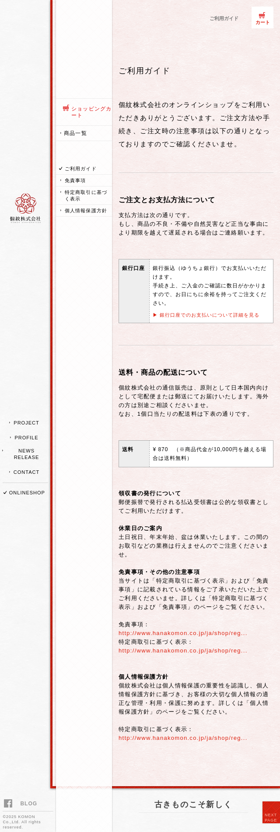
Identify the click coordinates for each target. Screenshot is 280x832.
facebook (9, 804)
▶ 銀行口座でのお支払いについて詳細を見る (206, 315)
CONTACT (26, 472)
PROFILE (26, 437)
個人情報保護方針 (86, 210)
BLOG (28, 804)
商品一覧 (75, 133)
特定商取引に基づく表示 (86, 195)
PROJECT (26, 422)
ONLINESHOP (27, 492)
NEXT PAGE (271, 817)
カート (263, 22)
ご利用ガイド (81, 168)
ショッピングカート (91, 112)
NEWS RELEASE (26, 454)
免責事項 (75, 180)
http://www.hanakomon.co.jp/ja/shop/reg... (183, 633)
